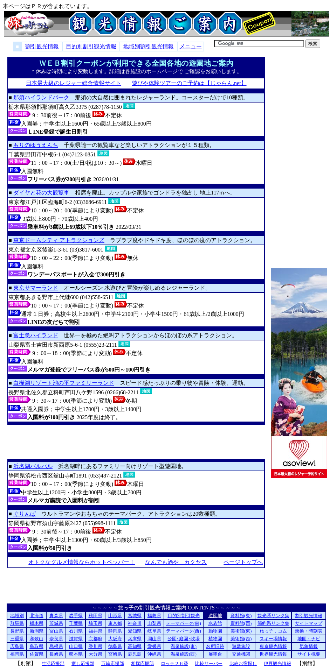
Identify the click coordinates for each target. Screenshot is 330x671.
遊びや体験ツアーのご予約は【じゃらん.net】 (189, 83)
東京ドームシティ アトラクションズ (58, 240)
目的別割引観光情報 (91, 46)
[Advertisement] (136, 442)
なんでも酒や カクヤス (176, 562)
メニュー (190, 46)
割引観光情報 (42, 46)
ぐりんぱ (24, 514)
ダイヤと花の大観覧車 (41, 193)
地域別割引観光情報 (148, 46)
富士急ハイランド (35, 335)
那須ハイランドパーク (41, 97)
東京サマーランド (35, 288)
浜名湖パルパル (33, 466)
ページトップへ (243, 562)
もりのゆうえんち (35, 145)
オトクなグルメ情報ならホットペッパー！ (81, 562)
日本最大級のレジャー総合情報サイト (73, 83)
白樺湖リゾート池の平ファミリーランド (63, 383)
